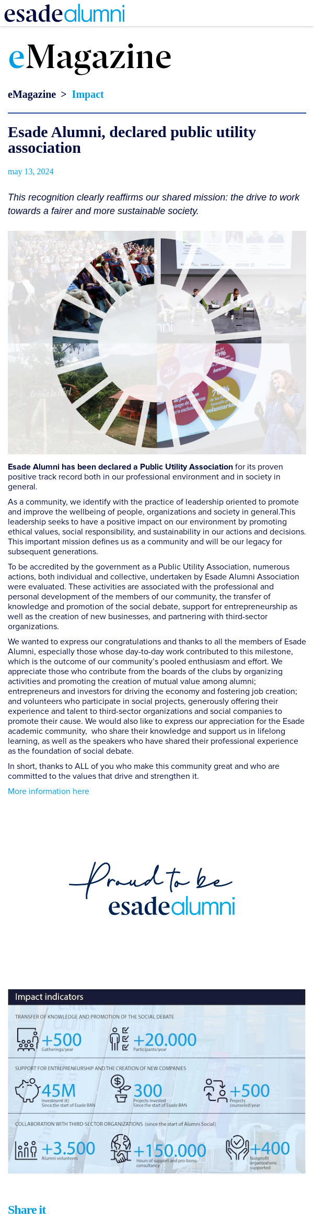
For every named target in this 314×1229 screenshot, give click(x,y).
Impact (88, 94)
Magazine (90, 59)
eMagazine (32, 94)
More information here (48, 791)
